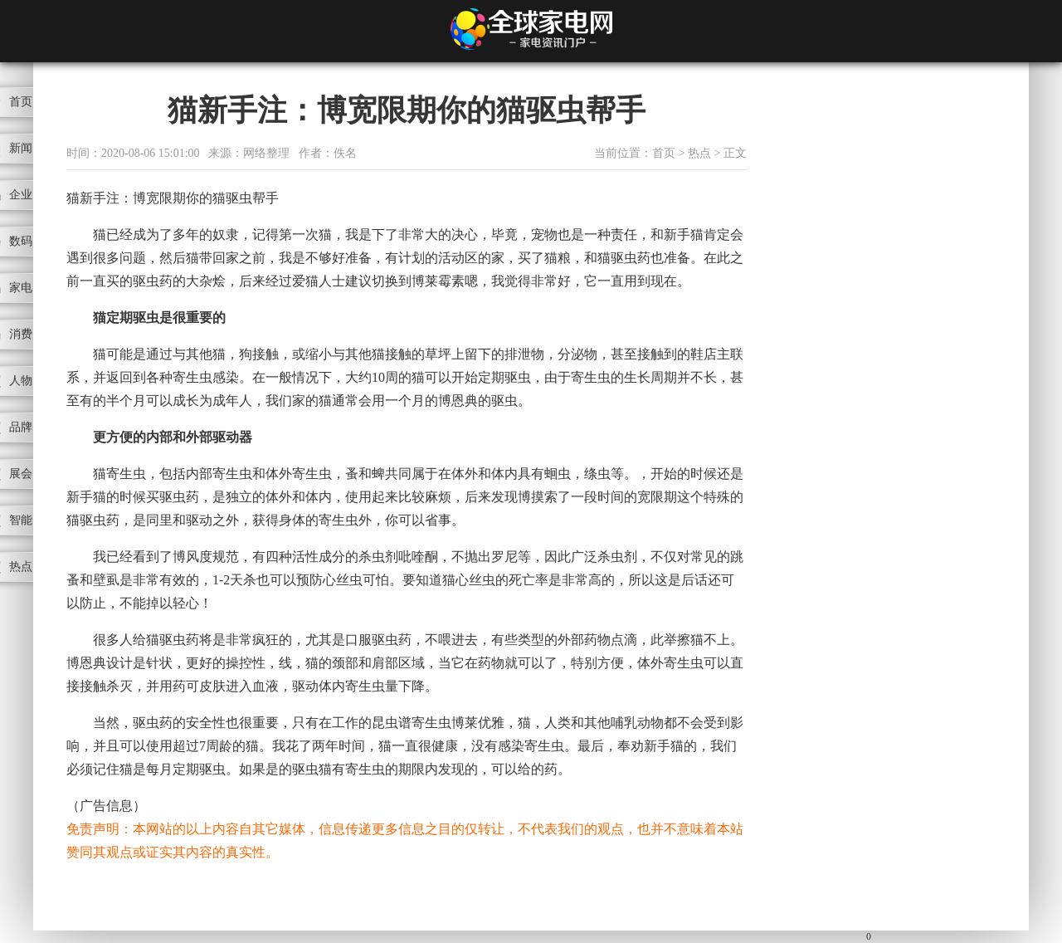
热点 (699, 153)
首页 (663, 153)
